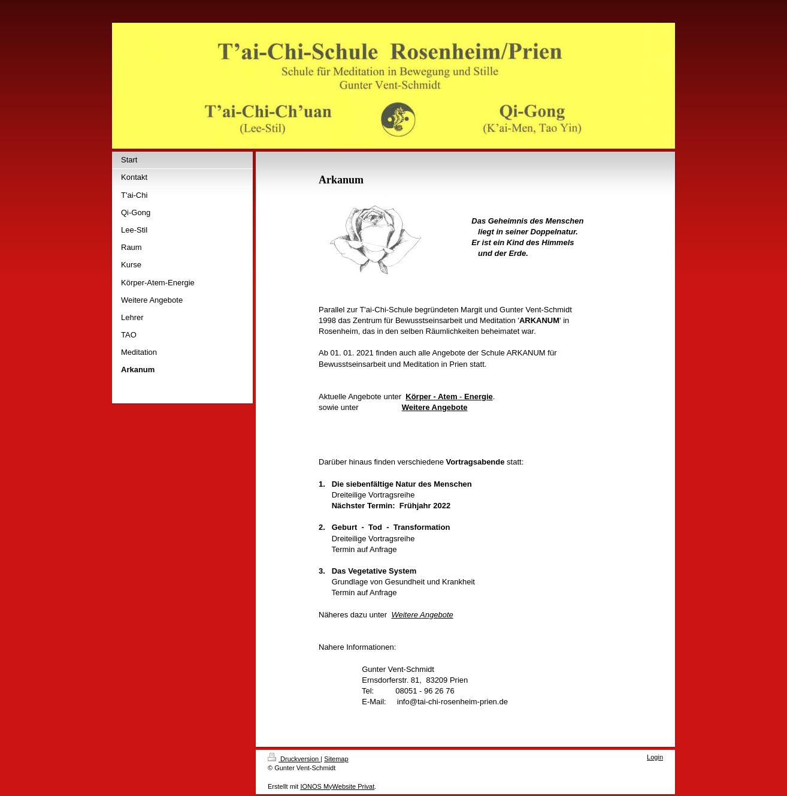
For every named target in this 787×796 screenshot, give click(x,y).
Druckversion (294, 758)
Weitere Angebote (422, 614)
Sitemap (336, 758)
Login (655, 757)
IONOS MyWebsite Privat (337, 786)
